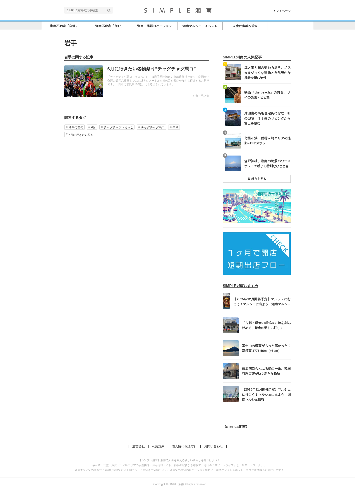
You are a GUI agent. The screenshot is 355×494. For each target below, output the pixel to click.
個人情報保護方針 (184, 446)
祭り (175, 127)
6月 (93, 127)
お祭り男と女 (201, 95)
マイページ (282, 10)
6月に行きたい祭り (81, 135)
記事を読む (136, 81)
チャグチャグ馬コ (153, 127)
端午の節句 (76, 127)
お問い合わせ (213, 446)
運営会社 (138, 446)
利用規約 (158, 446)
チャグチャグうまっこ (118, 127)
